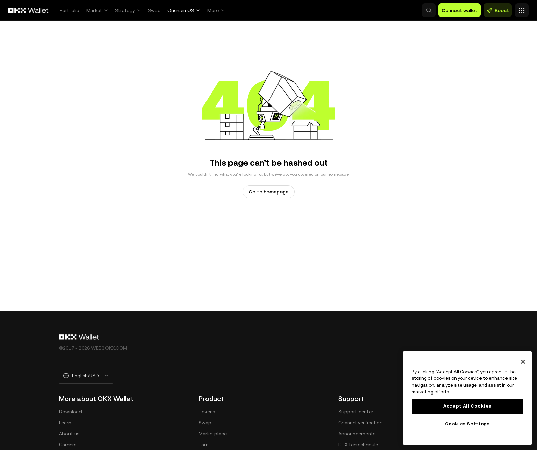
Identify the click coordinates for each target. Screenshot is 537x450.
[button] (399, 10)
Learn (65, 422)
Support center (355, 411)
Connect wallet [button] (459, 10)
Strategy (125, 10)
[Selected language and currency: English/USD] (86, 376)
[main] (467, 398)
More (213, 10)
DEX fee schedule (358, 444)
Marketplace (213, 433)
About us (69, 433)
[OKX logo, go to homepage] (28, 10)
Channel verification (360, 422)
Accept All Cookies (467, 406)
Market (94, 10)
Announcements (356, 433)
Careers (67, 444)
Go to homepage (269, 192)
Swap (154, 10)
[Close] (522, 361)
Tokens (207, 411)
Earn (204, 444)
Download (70, 411)
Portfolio (69, 10)
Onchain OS (180, 10)
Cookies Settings (467, 423)
